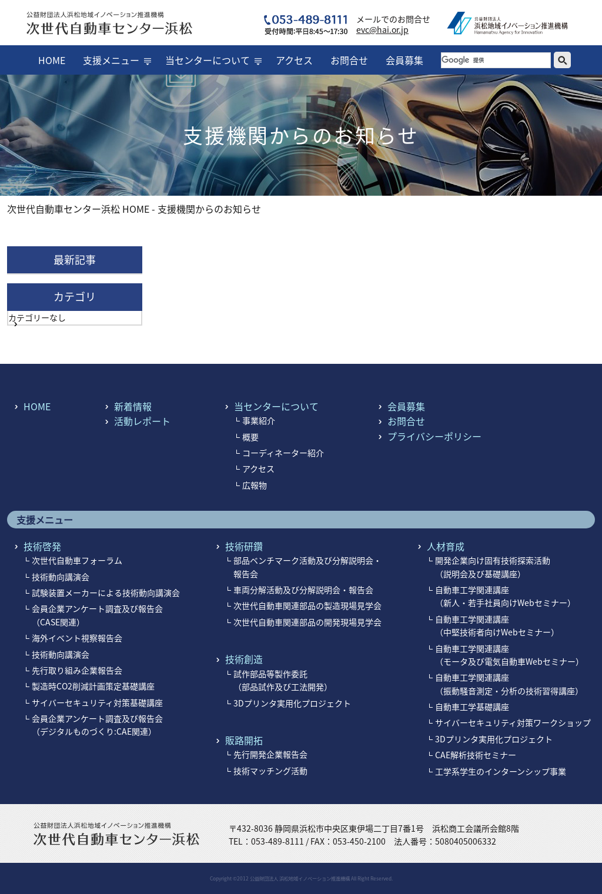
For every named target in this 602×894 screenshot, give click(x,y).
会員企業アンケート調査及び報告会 (97, 724)
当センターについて (207, 60)
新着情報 (133, 406)
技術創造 (244, 659)
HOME (51, 60)
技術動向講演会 (60, 576)
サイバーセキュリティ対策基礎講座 (97, 702)
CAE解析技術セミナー (475, 755)
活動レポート (142, 421)
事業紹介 (258, 420)
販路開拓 (244, 740)
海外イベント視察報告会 (77, 638)
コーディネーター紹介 (283, 452)
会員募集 (404, 60)
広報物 (254, 485)
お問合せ (349, 60)
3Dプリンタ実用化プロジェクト (292, 703)
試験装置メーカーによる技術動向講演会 (106, 592)
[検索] (496, 60)
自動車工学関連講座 (505, 596)
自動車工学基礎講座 (472, 706)
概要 (250, 437)
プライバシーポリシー (434, 436)
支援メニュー (111, 60)
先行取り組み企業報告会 (77, 670)
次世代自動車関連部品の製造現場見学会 (307, 605)
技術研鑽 (244, 546)
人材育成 (445, 546)
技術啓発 (42, 546)
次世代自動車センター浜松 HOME (78, 209)
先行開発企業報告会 (270, 754)
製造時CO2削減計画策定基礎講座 (93, 686)
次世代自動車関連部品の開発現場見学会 (307, 622)
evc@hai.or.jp (382, 29)
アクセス (294, 60)
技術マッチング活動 (270, 770)
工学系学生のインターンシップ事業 (500, 771)
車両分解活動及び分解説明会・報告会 (303, 589)
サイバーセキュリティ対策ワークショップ (513, 722)
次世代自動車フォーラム (77, 560)
